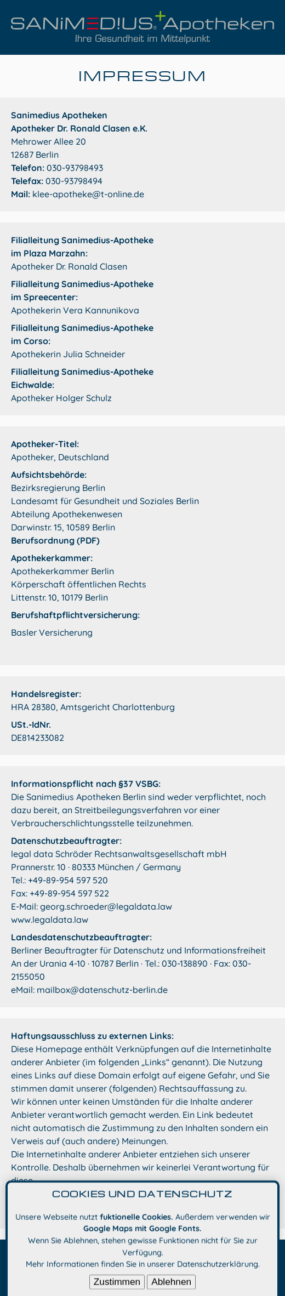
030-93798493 (75, 167)
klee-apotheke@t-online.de (88, 194)
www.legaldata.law (49, 919)
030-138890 (185, 963)
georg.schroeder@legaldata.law (106, 906)
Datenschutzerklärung (217, 1271)
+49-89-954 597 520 (68, 880)
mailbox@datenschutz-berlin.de (102, 989)
